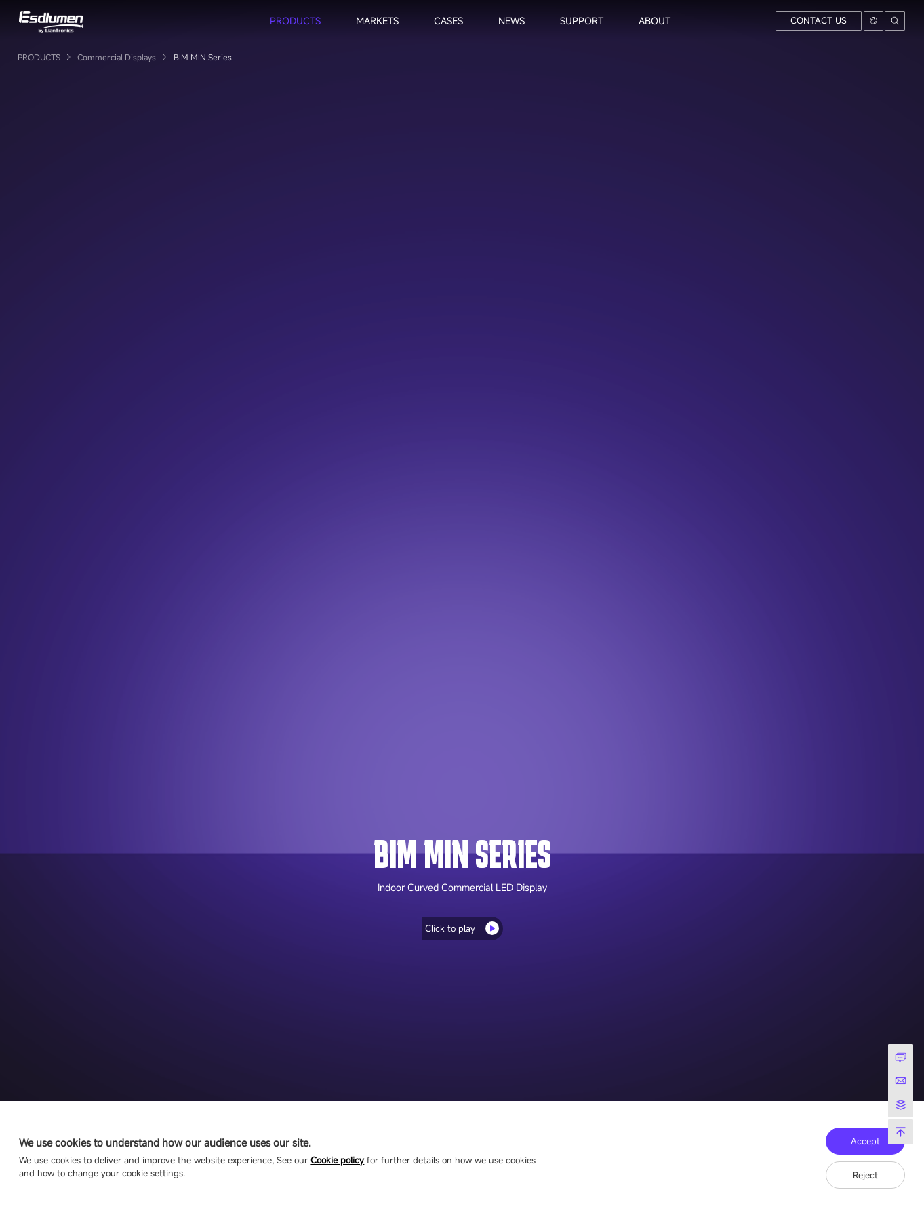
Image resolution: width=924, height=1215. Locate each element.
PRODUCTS (295, 20)
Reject (865, 1175)
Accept (865, 1141)
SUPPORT (581, 20)
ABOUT (654, 20)
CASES (448, 20)
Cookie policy (337, 1160)
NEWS (511, 20)
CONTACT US (818, 20)
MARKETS (377, 20)
